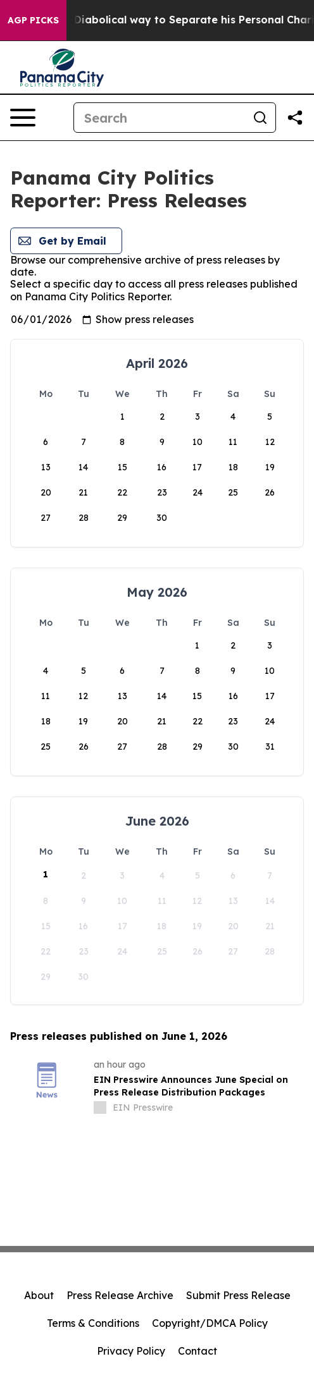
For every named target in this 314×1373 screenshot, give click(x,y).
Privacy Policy (131, 1351)
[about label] (100, 1107)
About (39, 1295)
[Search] (159, 117)
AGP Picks (33, 20)
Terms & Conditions (93, 1323)
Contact (197, 1351)
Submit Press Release (238, 1295)
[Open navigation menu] (22, 117)
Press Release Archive (119, 1295)
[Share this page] (295, 117)
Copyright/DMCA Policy (210, 1323)
